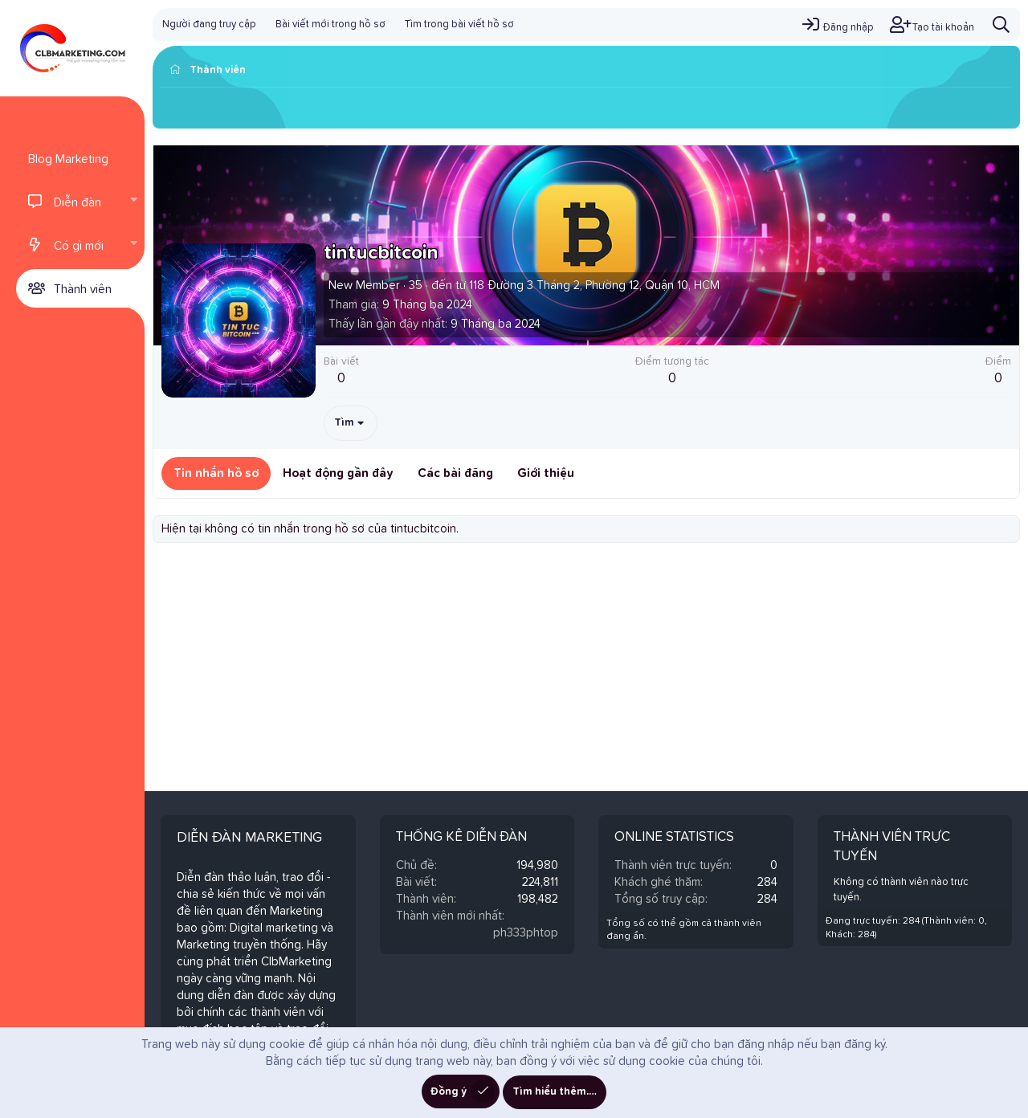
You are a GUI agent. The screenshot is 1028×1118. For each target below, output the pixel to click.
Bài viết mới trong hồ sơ (330, 24)
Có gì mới (79, 246)
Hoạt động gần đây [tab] (338, 473)
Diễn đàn (77, 203)
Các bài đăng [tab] (455, 473)
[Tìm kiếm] (1001, 24)
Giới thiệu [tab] (545, 473)
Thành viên (83, 290)
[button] (133, 201)
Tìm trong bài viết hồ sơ (459, 24)
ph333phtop (525, 933)
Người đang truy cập (209, 24)
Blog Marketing (68, 159)
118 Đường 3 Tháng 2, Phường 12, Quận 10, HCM (594, 286)
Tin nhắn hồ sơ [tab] (216, 473)
